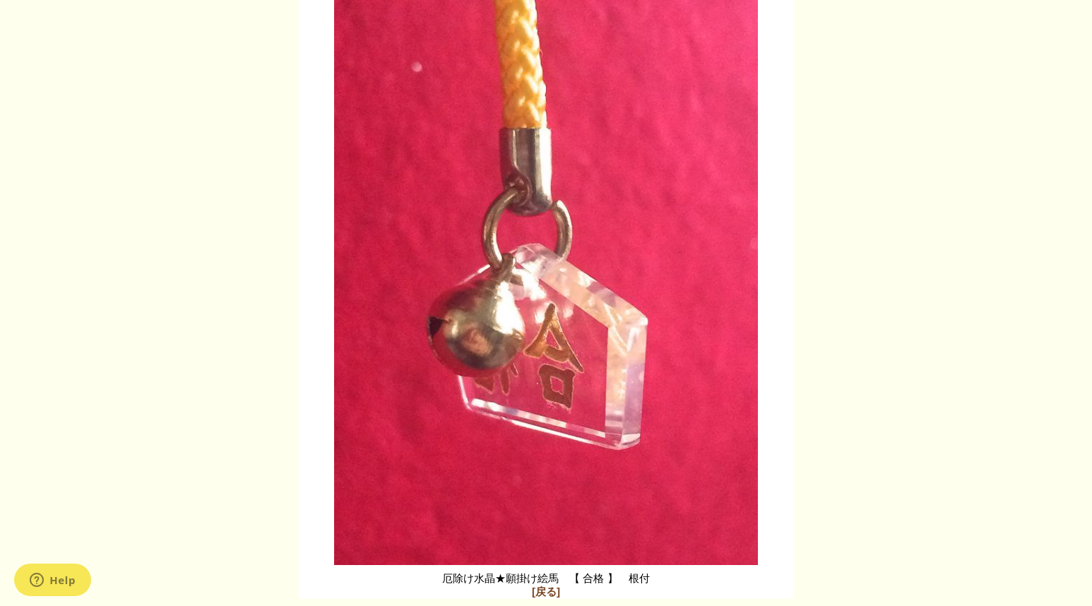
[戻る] (546, 592)
